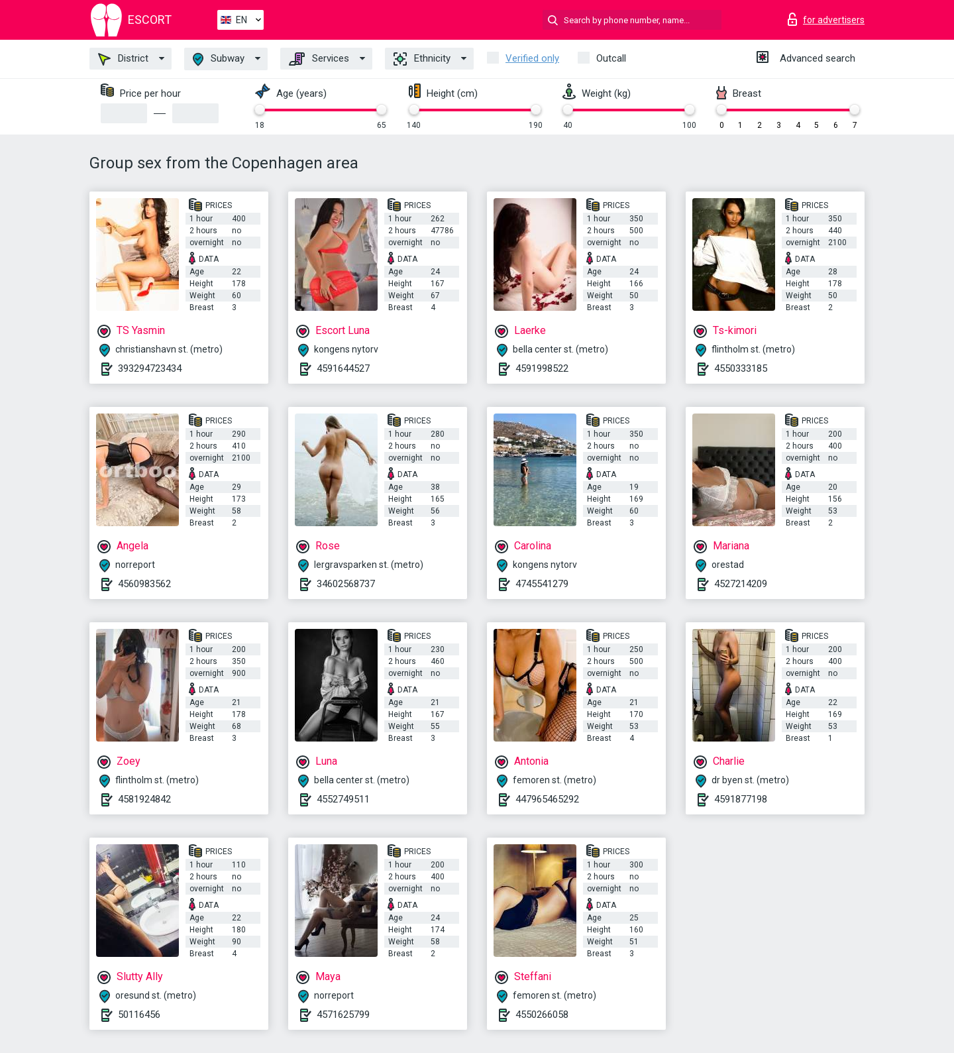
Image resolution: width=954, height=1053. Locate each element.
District (123, 59)
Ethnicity (422, 59)
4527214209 (740, 584)
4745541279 (541, 584)
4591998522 (541, 368)
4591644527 (343, 368)
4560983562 (144, 584)
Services (319, 59)
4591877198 (740, 799)
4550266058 (541, 1015)
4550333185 (740, 368)
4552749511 (343, 799)
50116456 (139, 1015)
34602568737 (346, 584)
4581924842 (144, 799)
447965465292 (547, 799)
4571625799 (343, 1015)
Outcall (611, 58)
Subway (218, 59)
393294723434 (150, 368)
